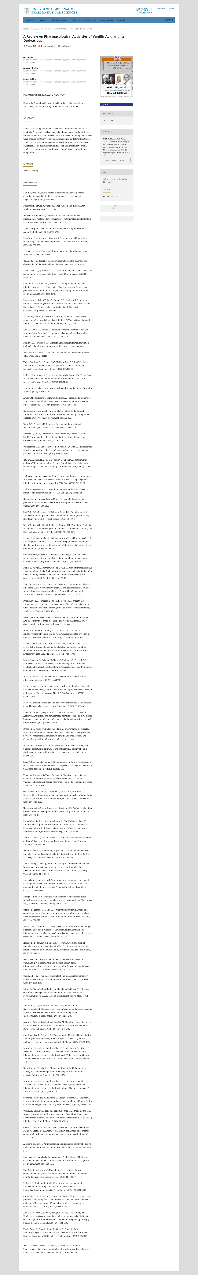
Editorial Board (59, 20)
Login (171, 8)
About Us (30, 20)
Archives (35, 29)
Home (26, 29)
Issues (43, 20)
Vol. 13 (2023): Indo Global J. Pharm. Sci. (59, 29)
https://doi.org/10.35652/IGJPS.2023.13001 (47, 94)
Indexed (121, 20)
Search (168, 20)
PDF (106, 104)
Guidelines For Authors (84, 20)
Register (162, 8)
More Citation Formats (114, 160)
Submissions (106, 20)
